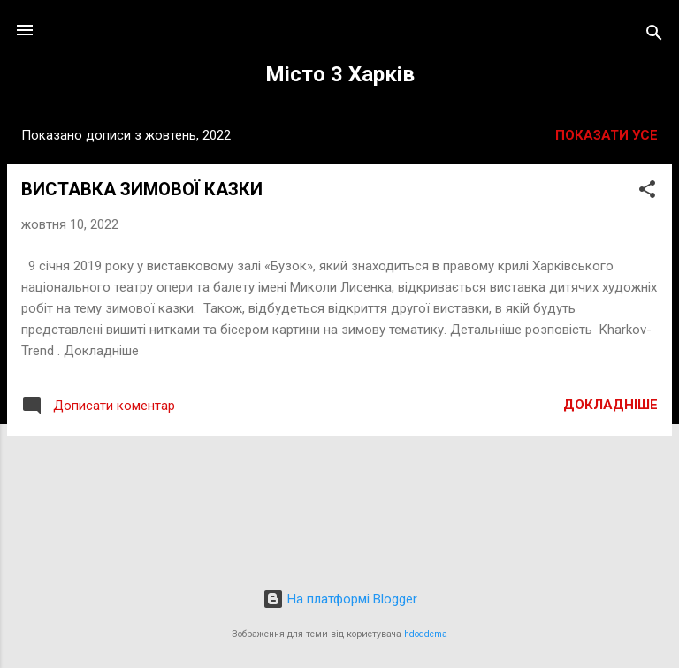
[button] (647, 192)
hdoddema (425, 634)
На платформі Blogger (340, 599)
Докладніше (610, 405)
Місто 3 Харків (340, 74)
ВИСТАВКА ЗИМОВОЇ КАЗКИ (142, 189)
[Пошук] (654, 36)
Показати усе (606, 135)
